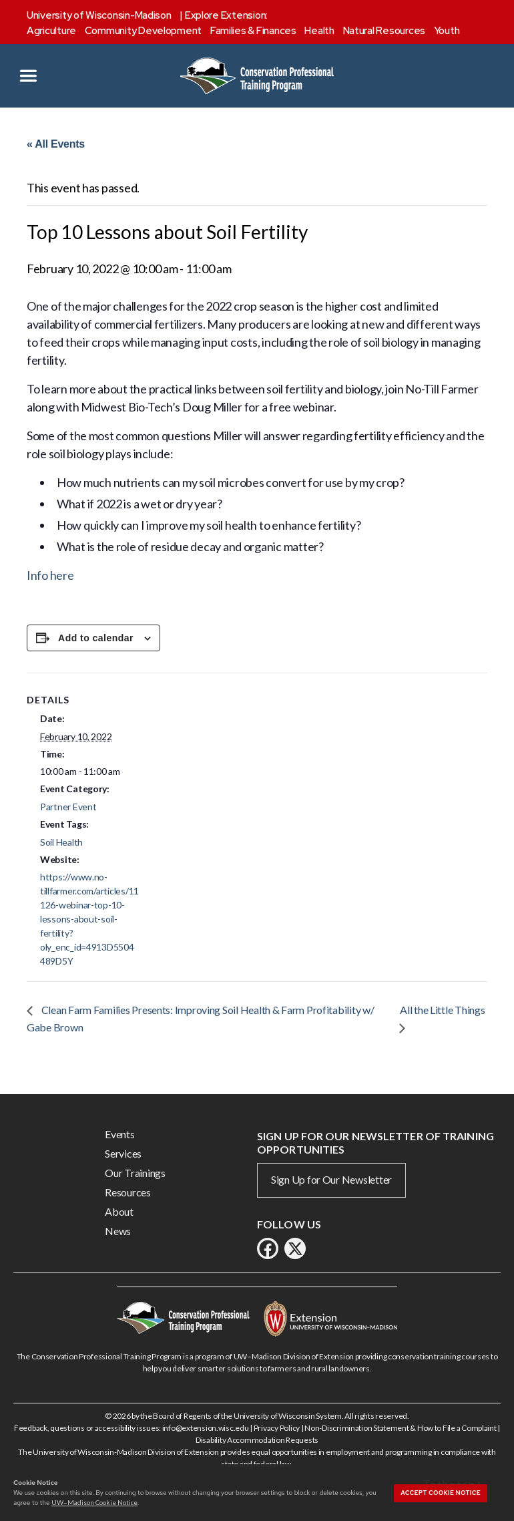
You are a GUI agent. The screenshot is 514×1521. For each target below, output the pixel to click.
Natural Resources (384, 30)
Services (123, 1153)
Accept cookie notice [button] (441, 1493)
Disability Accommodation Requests (257, 1440)
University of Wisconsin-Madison (99, 15)
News (118, 1230)
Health (319, 30)
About (119, 1211)
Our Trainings (135, 1172)
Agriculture (51, 30)
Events (119, 1134)
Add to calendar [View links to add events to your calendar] (96, 638)
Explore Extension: (226, 15)
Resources (128, 1192)
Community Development (143, 30)
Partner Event (68, 806)
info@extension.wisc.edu (205, 1428)
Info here (50, 575)
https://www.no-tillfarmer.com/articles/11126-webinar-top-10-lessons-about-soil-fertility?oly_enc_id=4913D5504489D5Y (89, 919)
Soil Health (61, 842)
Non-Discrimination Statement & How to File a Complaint (400, 1428)
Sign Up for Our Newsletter (331, 1179)
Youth (447, 30)
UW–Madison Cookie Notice (94, 1502)
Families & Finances (253, 30)
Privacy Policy (277, 1428)
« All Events (56, 144)
